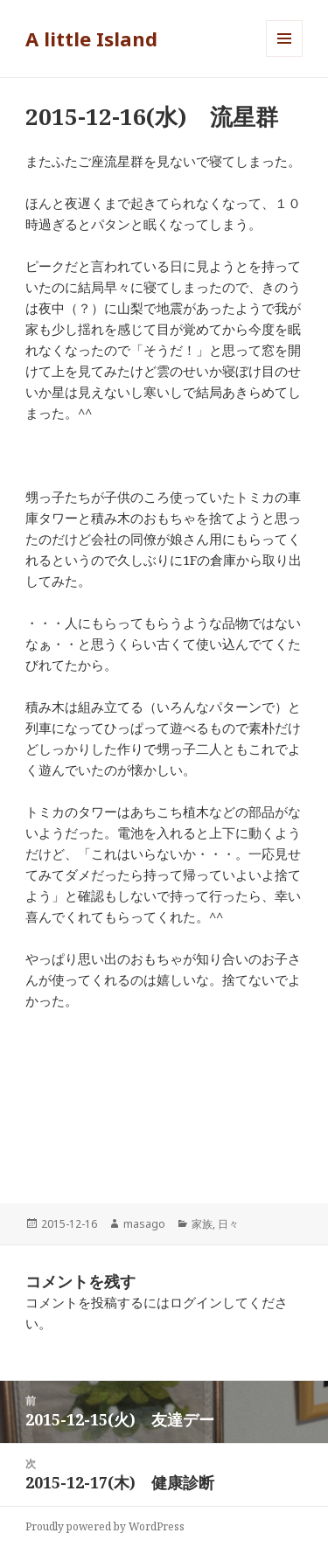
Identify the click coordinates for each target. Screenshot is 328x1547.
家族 (202, 1223)
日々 (228, 1223)
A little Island (91, 38)
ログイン (196, 1302)
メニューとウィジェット (284, 56)
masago (144, 1223)
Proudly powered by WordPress (105, 1526)
